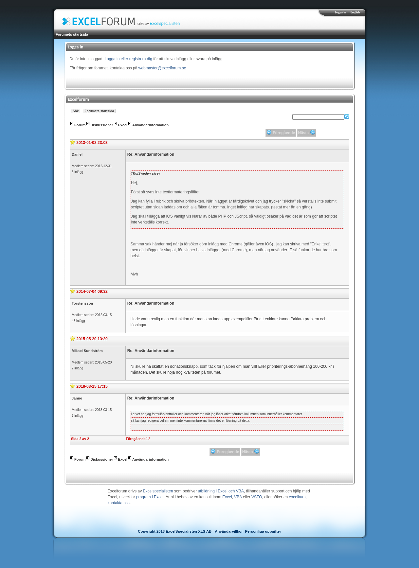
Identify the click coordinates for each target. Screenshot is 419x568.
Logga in (340, 12)
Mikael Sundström (87, 351)
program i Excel (149, 497)
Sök (76, 111)
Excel (122, 125)
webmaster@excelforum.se (162, 68)
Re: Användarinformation (150, 154)
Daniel (77, 154)
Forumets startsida (72, 34)
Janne (77, 398)
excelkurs (297, 497)
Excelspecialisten (165, 23)
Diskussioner (101, 125)
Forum (79, 125)
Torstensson (82, 303)
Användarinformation (150, 125)
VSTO (256, 497)
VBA (238, 497)
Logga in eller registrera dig (128, 59)
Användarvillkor (229, 531)
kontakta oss (119, 503)
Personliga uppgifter (263, 531)
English (355, 12)
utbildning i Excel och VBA (221, 491)
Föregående (135, 439)
